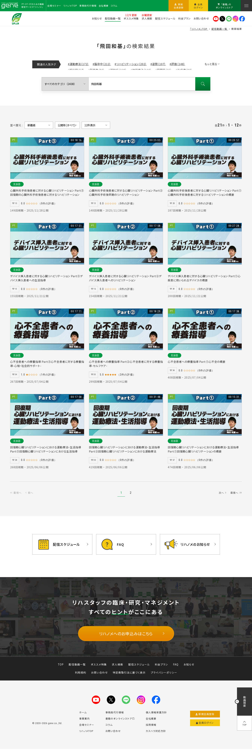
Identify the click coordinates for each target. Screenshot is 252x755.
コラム (109, 729)
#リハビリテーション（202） (131, 64)
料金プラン (161, 669)
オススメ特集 (99, 669)
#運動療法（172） (78, 64)
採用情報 (151, 729)
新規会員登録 (205, 719)
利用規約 (80, 677)
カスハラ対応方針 (156, 736)
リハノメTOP (86, 736)
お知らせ (189, 669)
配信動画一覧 (77, 669)
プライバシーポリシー (164, 677)
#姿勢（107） (158, 64)
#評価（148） (177, 64)
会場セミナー (86, 729)
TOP (61, 669)
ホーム (83, 717)
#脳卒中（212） (102, 64)
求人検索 (117, 669)
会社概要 (151, 723)
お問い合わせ (99, 677)
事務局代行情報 (114, 717)
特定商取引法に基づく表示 (129, 677)
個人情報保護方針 (156, 717)
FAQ (175, 669)
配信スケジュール (139, 669)
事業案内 (84, 723)
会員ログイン (205, 727)
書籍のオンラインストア (120, 723)
